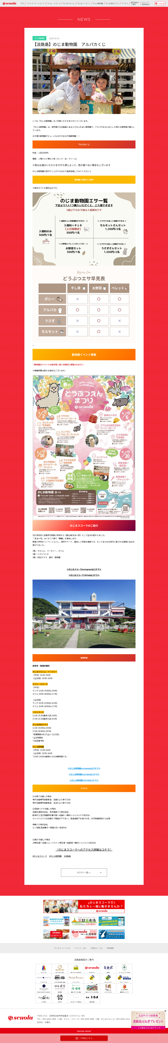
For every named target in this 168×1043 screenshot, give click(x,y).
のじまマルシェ (69, 3)
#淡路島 (67, 856)
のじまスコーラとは (62, 948)
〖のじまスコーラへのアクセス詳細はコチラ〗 (84, 849)
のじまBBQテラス (112, 3)
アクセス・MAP (80, 948)
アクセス (125, 3)
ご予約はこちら (84, 1038)
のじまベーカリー (83, 3)
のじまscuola (9, 3)
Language (161, 3)
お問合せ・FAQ (97, 948)
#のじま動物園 (55, 856)
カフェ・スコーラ (53, 3)
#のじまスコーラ (40, 856)
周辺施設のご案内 (135, 3)
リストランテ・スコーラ (35, 3)
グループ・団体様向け (146, 3)
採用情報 (110, 948)
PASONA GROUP (84, 1031)
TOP (22, 3)
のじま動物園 (98, 3)
